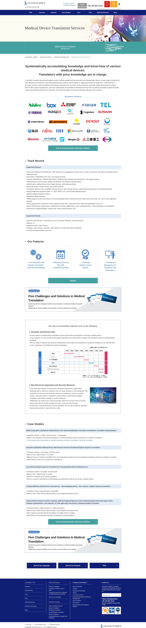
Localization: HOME (31, 55)
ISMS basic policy (54, 622)
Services (42, 12)
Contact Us (106, 593)
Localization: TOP (30, 580)
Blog (115, 12)
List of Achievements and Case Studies (73, 146)
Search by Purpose (73, 563)
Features (54, 12)
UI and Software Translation (56, 610)
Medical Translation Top (61, 55)
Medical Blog (113, 46)
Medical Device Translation (65, 46)
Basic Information (77, 584)
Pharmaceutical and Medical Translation (49, 46)
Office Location (77, 598)
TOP (30, 12)
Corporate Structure (78, 592)
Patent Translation (54, 612)
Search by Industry (46, 55)
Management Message (79, 588)
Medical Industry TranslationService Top (33, 47)
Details (73, 278)
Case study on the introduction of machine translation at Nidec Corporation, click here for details (60, 438)
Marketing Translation (54, 608)
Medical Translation (54, 584)
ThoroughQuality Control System (85, 263)
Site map (28, 622)
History (75, 590)
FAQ (90, 12)
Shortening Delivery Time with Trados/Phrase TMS (61, 263)
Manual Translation (54, 606)
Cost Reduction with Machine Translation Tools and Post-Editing (36, 263)
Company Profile (69, 3)
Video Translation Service (56, 604)
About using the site (40, 622)
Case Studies (66, 12)
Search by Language (42, 563)
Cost (78, 12)
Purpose (75, 586)
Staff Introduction (103, 12)
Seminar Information (70, 5)
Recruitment (76, 600)
